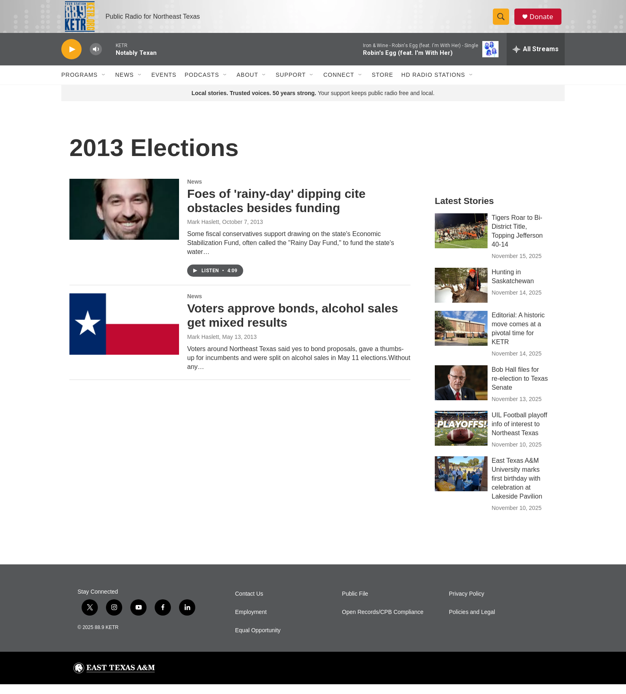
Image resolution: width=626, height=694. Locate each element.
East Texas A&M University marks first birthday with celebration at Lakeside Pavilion (517, 488)
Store (382, 84)
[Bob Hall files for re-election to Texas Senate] (461, 392)
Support (291, 84)
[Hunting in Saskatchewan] (461, 295)
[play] (71, 59)
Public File (355, 604)
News (124, 84)
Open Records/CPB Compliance (382, 622)
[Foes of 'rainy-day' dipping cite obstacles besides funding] (124, 219)
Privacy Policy (466, 604)
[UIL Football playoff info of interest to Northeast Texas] (461, 438)
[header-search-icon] (503, 21)
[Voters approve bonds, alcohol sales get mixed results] (124, 333)
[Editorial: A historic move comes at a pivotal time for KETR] (461, 338)
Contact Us (249, 604)
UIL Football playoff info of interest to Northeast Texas (519, 433)
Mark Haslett (203, 231)
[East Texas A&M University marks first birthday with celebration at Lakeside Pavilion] (461, 483)
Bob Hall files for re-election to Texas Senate (520, 388)
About (247, 84)
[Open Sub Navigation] (104, 84)
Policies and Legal (472, 622)
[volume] (96, 59)
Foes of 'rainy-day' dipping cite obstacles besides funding (276, 210)
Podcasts (202, 84)
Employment (251, 622)
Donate (544, 21)
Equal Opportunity (258, 640)
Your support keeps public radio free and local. (313, 103)
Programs (79, 84)
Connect (338, 84)
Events (164, 84)
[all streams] (536, 59)
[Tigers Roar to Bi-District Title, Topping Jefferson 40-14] (461, 240)
